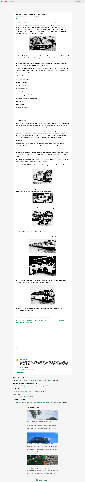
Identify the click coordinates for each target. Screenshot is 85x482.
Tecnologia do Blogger (42, 480)
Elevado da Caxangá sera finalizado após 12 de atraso (29, 386)
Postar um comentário (21, 372)
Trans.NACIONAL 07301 (21, 396)
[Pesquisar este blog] (77, 1)
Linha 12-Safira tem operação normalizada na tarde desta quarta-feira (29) (34, 380)
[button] (16, 19)
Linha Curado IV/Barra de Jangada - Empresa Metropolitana (40, 443)
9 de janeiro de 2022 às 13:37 (27, 369)
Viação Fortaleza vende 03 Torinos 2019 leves (27, 391)
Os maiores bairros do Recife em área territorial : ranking (39, 421)
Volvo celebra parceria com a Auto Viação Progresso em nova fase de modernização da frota (38, 402)
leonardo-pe (23, 359)
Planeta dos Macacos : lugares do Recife (35, 466)
